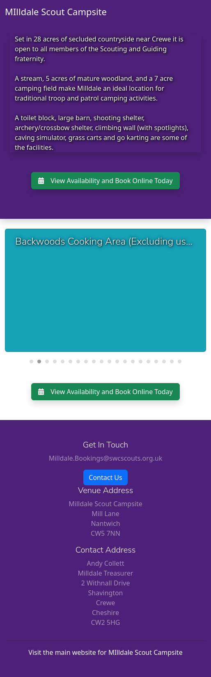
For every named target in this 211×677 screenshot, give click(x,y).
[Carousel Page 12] (117, 361)
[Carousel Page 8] (86, 361)
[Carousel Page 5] (62, 361)
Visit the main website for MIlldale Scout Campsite (105, 652)
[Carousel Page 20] (179, 361)
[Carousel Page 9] (94, 361)
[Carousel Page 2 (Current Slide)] (39, 361)
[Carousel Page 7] (78, 361)
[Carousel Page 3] (47, 361)
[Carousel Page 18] (164, 361)
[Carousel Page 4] (55, 361)
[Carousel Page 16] (148, 361)
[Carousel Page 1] (31, 361)
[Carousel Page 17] (156, 361)
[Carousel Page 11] (109, 361)
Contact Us (105, 477)
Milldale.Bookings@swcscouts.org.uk (106, 458)
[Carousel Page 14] (133, 361)
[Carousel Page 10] (101, 361)
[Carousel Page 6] (70, 361)
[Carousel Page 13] (125, 361)
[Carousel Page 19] (172, 361)
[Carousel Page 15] (140, 361)
